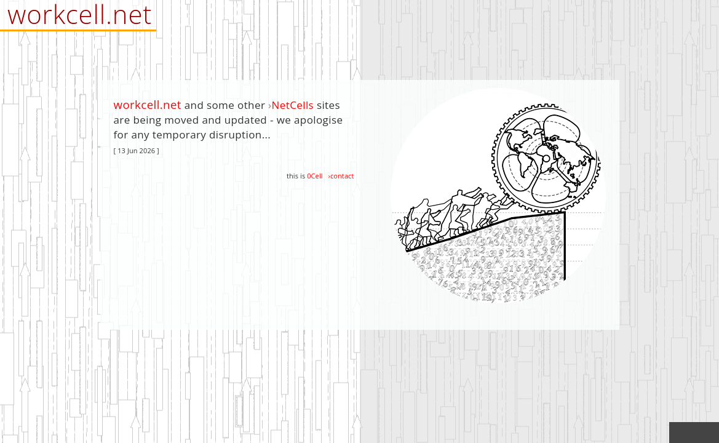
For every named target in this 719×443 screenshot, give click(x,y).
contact (342, 175)
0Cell (314, 175)
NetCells (293, 105)
